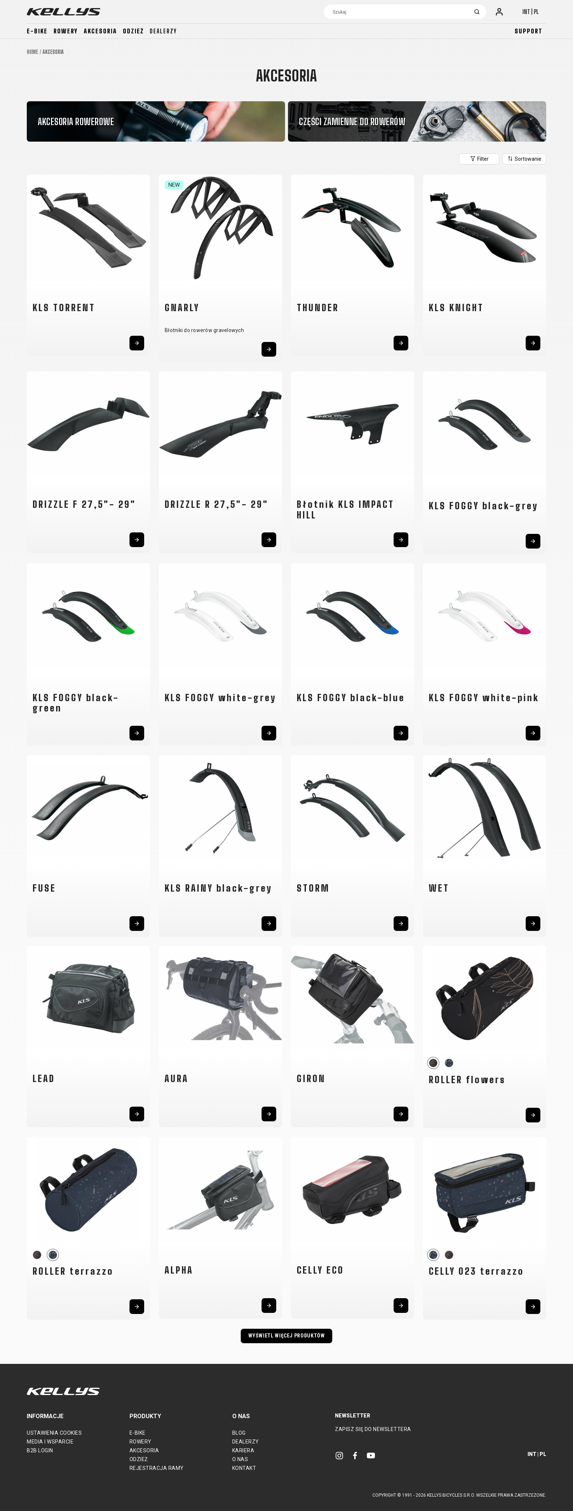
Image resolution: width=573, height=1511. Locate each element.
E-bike (37, 31)
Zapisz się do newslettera (373, 1429)
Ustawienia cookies (54, 1433)
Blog (239, 1433)
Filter (479, 158)
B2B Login (40, 1450)
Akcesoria (100, 31)
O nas (240, 1459)
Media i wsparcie (50, 1442)
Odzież (133, 31)
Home (32, 52)
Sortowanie (524, 158)
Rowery (66, 31)
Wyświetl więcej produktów (286, 1336)
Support (529, 31)
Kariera (243, 1450)
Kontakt (244, 1468)
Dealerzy (163, 31)
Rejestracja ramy (156, 1468)
